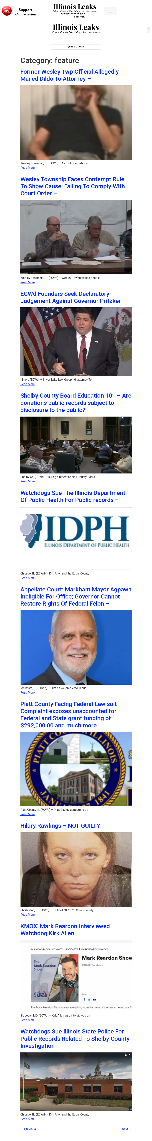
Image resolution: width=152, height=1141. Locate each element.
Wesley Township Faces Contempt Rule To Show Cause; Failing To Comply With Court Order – (72, 186)
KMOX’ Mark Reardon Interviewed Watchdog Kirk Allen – (65, 930)
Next (127, 1129)
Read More (27, 167)
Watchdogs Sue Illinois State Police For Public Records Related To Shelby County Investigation (75, 1038)
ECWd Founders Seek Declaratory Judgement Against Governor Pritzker (70, 297)
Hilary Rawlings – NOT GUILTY (60, 825)
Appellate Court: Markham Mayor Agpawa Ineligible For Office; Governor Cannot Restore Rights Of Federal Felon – (76, 596)
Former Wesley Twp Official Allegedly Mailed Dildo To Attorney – (69, 75)
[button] (148, 30)
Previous (28, 1129)
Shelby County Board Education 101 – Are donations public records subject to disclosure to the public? (75, 402)
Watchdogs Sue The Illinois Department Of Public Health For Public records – (72, 496)
